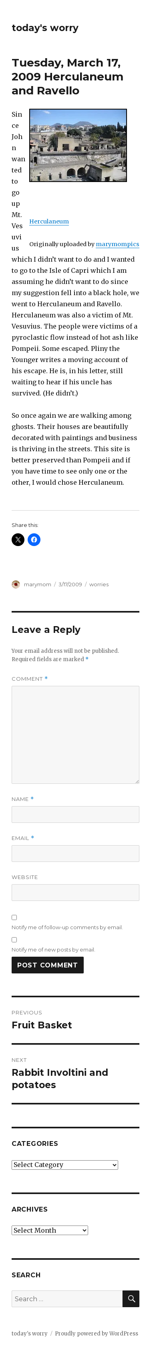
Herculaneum (49, 221)
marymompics (117, 244)
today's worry (45, 27)
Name (23, 799)
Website (25, 877)
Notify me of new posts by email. (53, 949)
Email (23, 838)
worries (99, 584)
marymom (37, 584)
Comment (30, 678)
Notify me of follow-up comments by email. (67, 927)
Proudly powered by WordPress (96, 1333)
